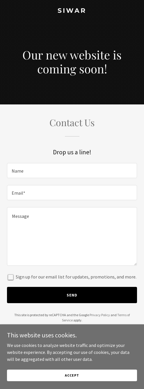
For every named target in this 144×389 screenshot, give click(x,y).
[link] (72, 11)
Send (72, 295)
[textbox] (72, 170)
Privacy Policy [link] (100, 315)
